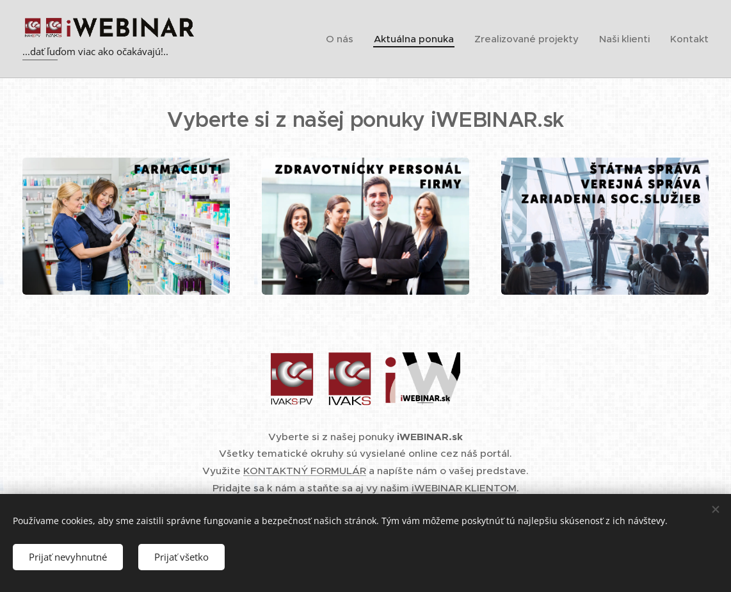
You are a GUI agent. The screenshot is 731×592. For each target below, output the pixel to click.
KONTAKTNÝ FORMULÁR (304, 471)
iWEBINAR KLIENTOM (464, 488)
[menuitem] (343, 39)
